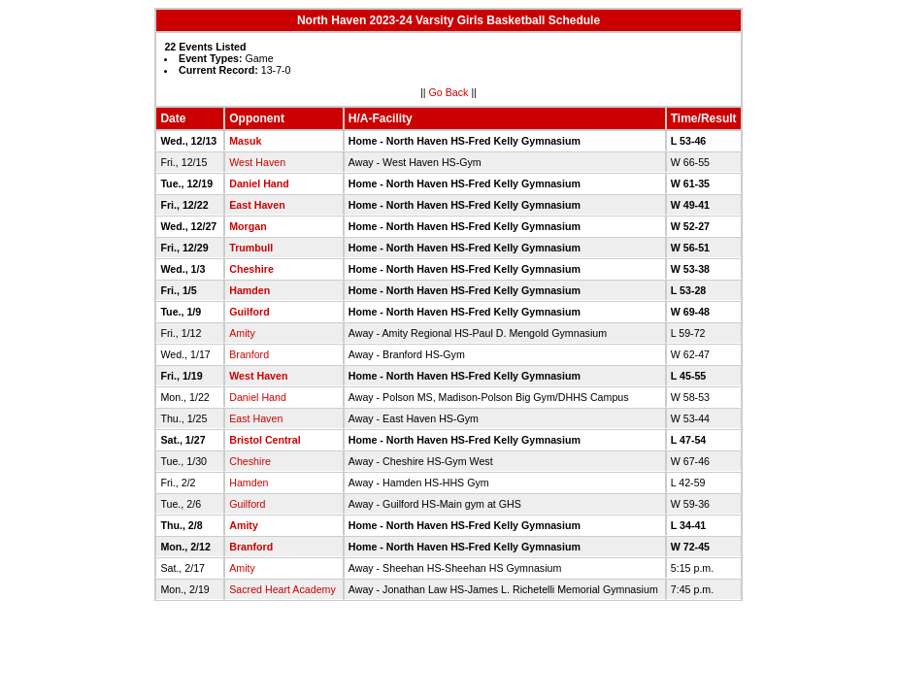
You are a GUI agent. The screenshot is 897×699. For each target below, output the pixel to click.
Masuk (245, 141)
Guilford (249, 311)
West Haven (257, 162)
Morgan (247, 226)
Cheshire (251, 269)
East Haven (256, 205)
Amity (242, 333)
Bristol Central (264, 440)
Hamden (249, 290)
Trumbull (251, 247)
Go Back (449, 92)
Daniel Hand (259, 183)
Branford (249, 354)
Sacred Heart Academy (282, 589)
